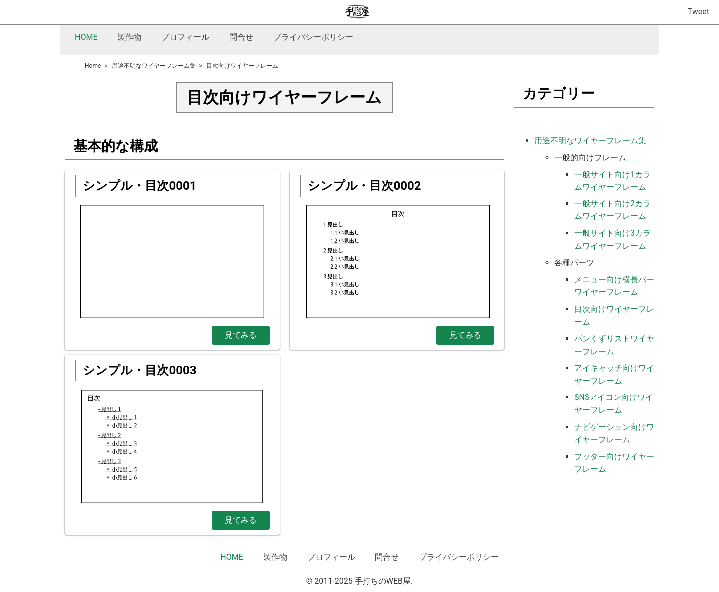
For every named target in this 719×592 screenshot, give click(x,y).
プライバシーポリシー (313, 37)
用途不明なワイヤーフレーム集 (590, 140)
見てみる (241, 335)
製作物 (129, 37)
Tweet (698, 11)
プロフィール (185, 37)
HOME (86, 37)
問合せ (241, 37)
